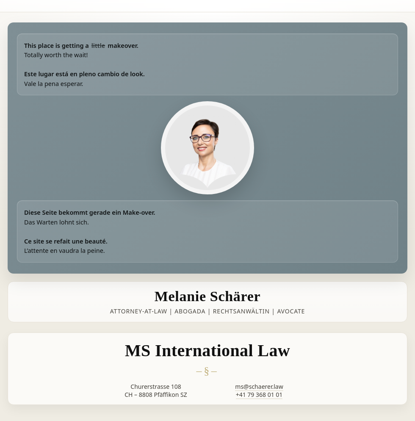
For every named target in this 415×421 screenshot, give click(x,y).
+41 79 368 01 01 (259, 395)
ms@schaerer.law (259, 386)
